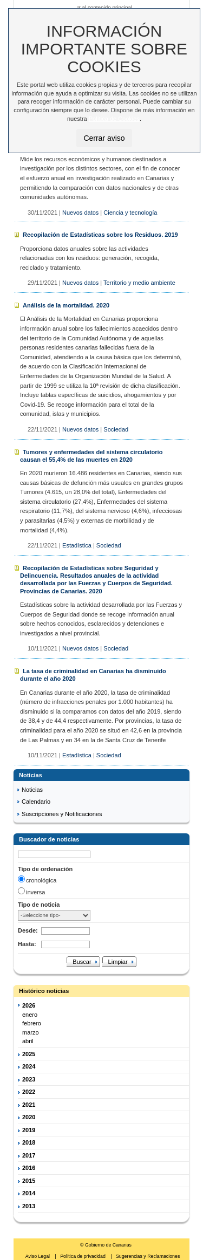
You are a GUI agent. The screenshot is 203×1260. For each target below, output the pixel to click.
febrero (31, 1023)
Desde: (28, 930)
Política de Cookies (114, 118)
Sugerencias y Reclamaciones (148, 1256)
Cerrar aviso (104, 138)
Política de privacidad (83, 1256)
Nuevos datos (80, 212)
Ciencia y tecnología (130, 212)
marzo (30, 1032)
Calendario (36, 801)
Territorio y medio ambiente (139, 282)
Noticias (32, 789)
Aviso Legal (38, 1256)
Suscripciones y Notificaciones (62, 814)
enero (29, 1014)
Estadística (76, 545)
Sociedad (115, 429)
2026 (28, 1005)
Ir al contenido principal (105, 7)
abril (28, 1041)
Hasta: (27, 944)
